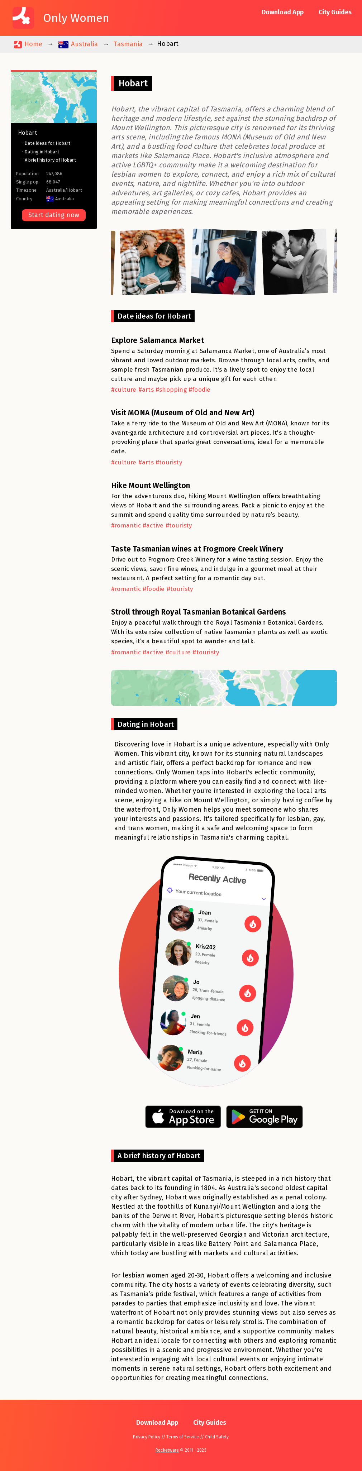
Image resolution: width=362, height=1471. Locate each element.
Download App (283, 12)
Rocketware (167, 1450)
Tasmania (128, 44)
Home (28, 44)
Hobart (27, 132)
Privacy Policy (146, 1436)
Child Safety (217, 1436)
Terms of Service (182, 1436)
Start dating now (53, 215)
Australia (78, 44)
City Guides (335, 12)
